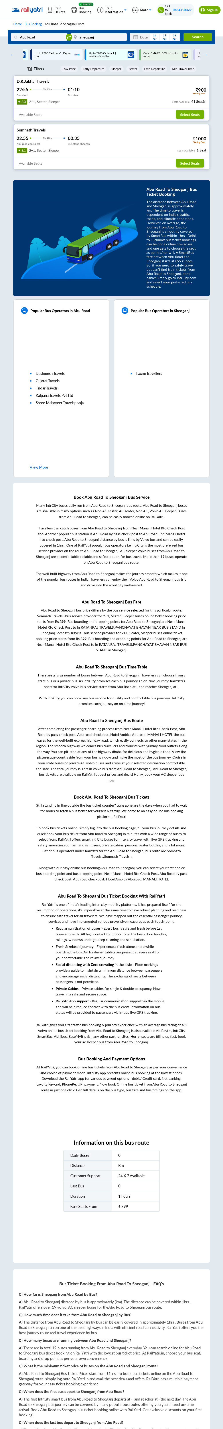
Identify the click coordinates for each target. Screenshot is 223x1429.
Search (197, 37)
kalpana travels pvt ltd (54, 395)
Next (204, 54)
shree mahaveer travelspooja (60, 402)
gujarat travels (47, 380)
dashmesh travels (50, 373)
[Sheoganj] (99, 37)
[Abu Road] (39, 37)
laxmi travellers (149, 373)
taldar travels (46, 388)
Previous (11, 54)
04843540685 (182, 10)
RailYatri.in (155, 1353)
